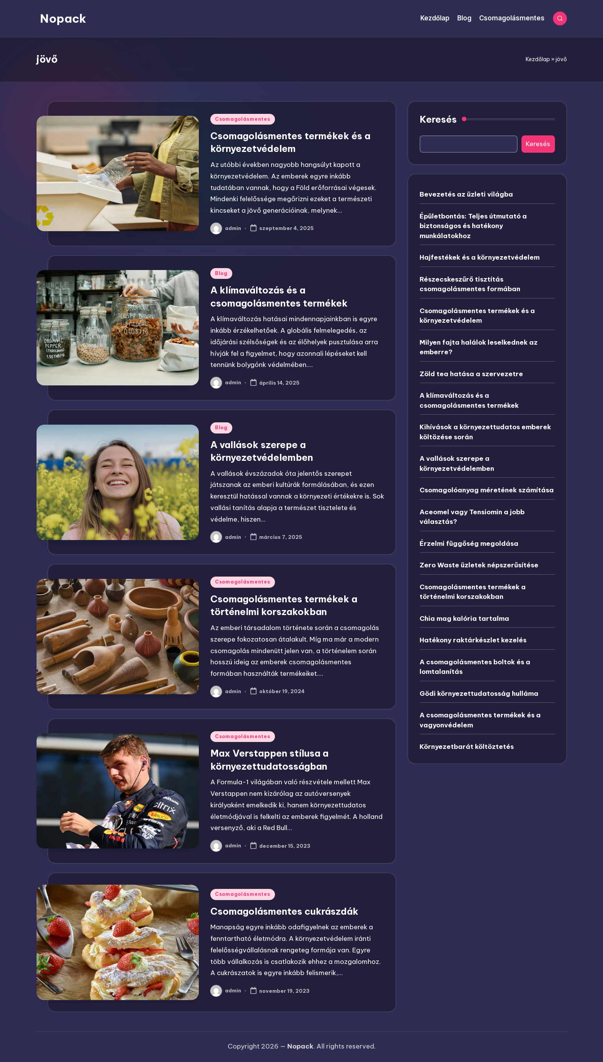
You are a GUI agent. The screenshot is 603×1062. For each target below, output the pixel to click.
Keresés (438, 119)
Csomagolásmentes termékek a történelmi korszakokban (473, 592)
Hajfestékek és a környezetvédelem (480, 257)
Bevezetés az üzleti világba (466, 194)
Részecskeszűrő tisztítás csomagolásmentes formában (470, 284)
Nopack (63, 18)
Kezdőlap (538, 59)
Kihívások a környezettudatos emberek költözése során (485, 432)
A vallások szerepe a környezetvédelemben (457, 463)
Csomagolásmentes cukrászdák (284, 911)
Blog (221, 273)
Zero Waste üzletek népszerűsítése (479, 565)
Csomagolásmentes (242, 119)
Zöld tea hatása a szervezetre (471, 374)
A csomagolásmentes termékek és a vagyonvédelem (480, 720)
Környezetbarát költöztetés (467, 746)
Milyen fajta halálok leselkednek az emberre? (479, 347)
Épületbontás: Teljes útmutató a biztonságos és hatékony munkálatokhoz (473, 226)
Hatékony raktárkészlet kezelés (473, 640)
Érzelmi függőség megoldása (469, 543)
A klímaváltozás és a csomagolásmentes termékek (469, 400)
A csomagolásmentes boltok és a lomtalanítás (475, 667)
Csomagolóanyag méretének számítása (487, 490)
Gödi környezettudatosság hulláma (479, 693)
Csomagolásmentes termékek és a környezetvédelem (477, 316)
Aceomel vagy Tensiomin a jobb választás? (472, 517)
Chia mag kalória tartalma (464, 618)
